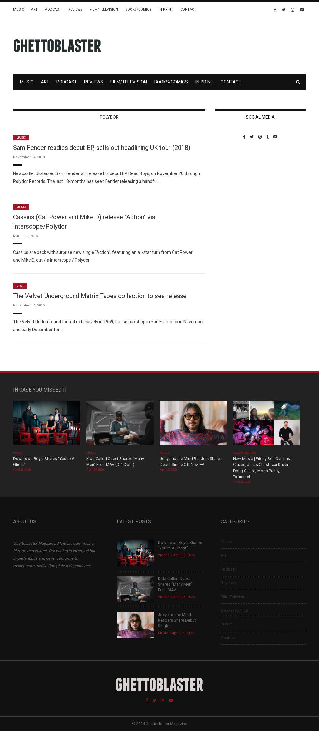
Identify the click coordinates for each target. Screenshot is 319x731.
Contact (188, 9)
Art (34, 9)
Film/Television (104, 9)
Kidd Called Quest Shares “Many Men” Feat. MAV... (175, 584)
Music (18, 9)
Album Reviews (245, 452)
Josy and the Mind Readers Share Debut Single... (177, 620)
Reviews (75, 9)
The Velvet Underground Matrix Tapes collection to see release (100, 296)
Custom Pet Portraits (233, 182)
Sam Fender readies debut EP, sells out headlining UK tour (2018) (101, 147)
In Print (166, 9)
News (20, 285)
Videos (18, 452)
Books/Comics (138, 9)
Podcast (53, 9)
